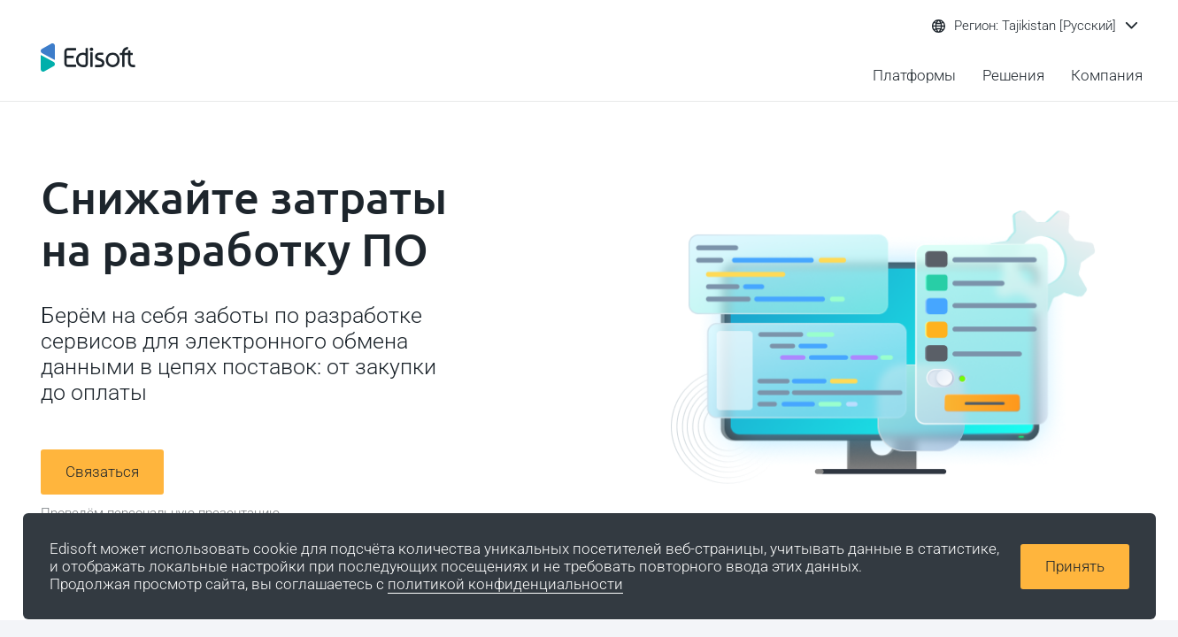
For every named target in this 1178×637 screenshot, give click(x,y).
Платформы (914, 75)
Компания (1107, 75)
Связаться (102, 471)
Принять (1075, 566)
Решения (1013, 75)
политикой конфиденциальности (505, 584)
